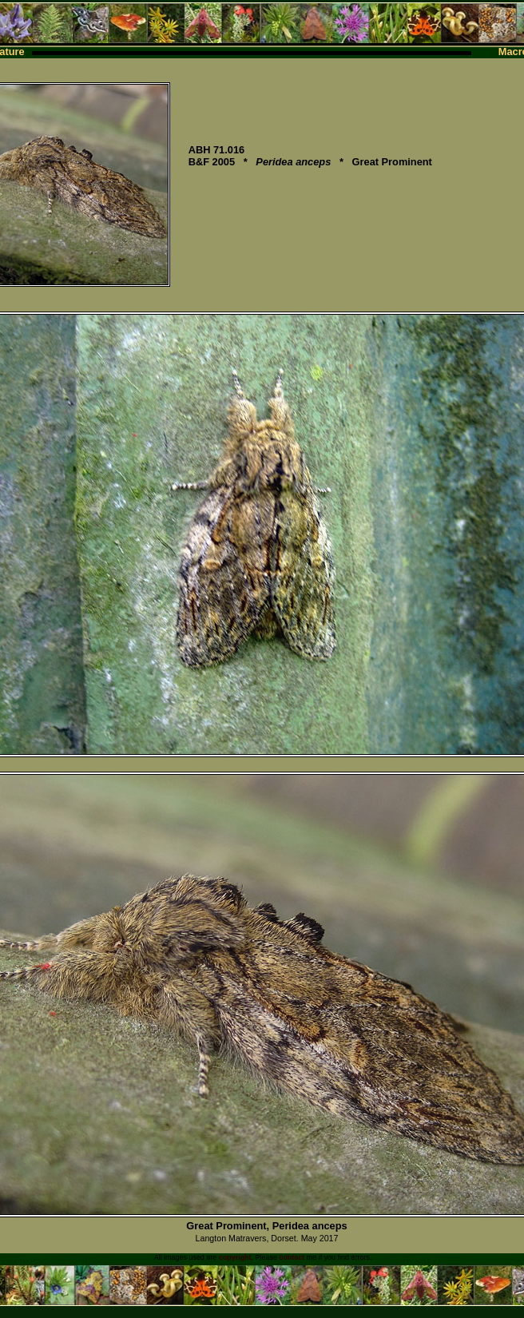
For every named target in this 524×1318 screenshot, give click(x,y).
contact (291, 1257)
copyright (235, 1257)
